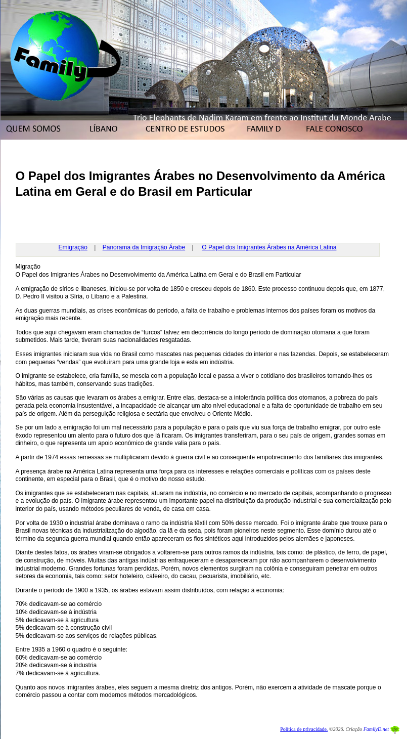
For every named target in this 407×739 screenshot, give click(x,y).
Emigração (73, 247)
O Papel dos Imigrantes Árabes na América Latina (269, 247)
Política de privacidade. (304, 729)
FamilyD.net (376, 729)
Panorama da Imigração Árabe (144, 247)
